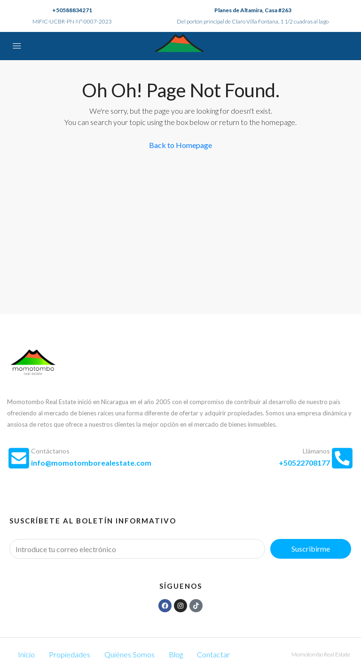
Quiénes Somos (129, 654)
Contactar (213, 654)
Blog (176, 654)
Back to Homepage (180, 144)
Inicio (26, 654)
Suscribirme (310, 548)
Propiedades (69, 654)
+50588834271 (72, 10)
